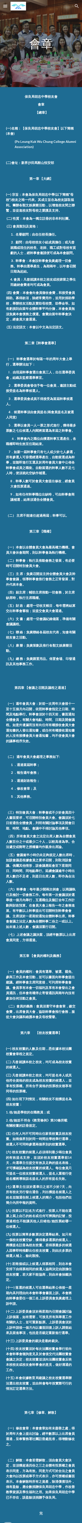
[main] (41, 43)
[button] (5, 6)
